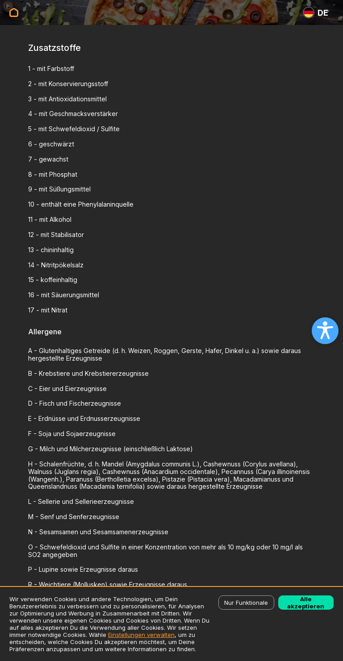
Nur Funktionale (246, 602)
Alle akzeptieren (305, 602)
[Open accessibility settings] (325, 330)
